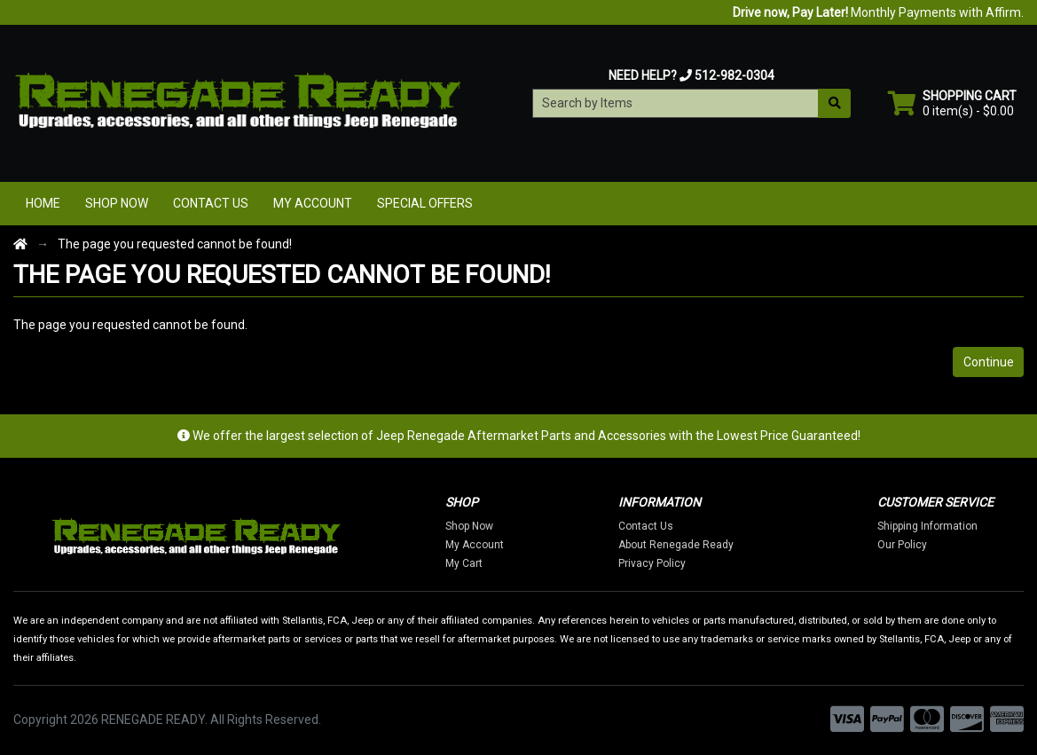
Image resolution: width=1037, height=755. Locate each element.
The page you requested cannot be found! (175, 244)
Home (43, 203)
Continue (988, 362)
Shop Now (116, 203)
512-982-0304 (734, 75)
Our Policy (902, 545)
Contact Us (210, 203)
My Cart (464, 563)
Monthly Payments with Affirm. (878, 12)
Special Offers (425, 203)
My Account (312, 203)
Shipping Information (927, 526)
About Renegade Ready (676, 545)
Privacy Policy (652, 563)
